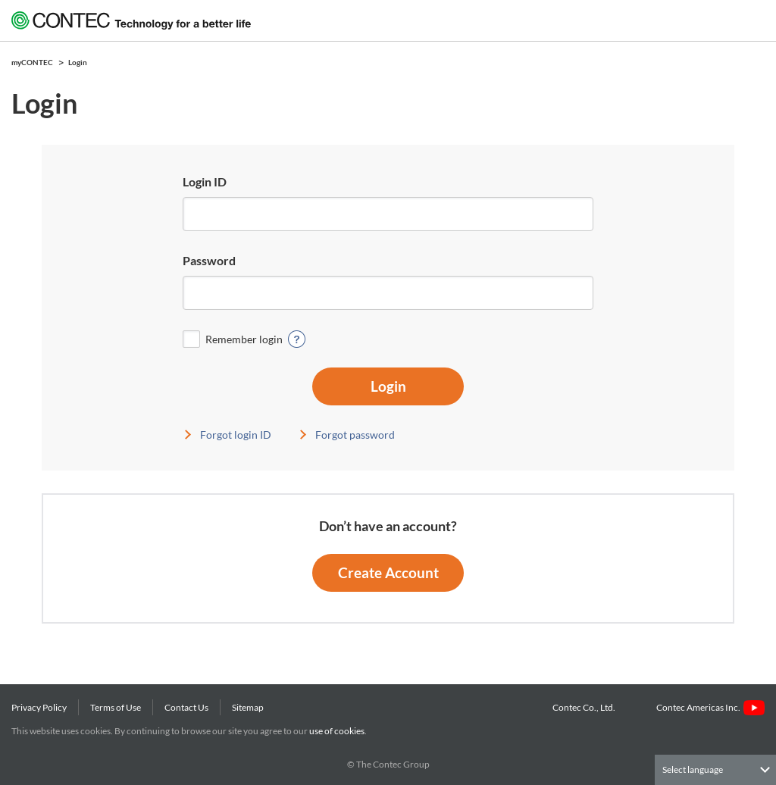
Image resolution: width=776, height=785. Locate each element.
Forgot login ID (235, 434)
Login (388, 386)
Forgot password (355, 434)
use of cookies (337, 731)
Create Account (388, 572)
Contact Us (186, 707)
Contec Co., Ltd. (585, 707)
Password (209, 260)
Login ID (205, 181)
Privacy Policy (39, 707)
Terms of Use (115, 707)
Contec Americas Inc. (710, 707)
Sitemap (248, 707)
